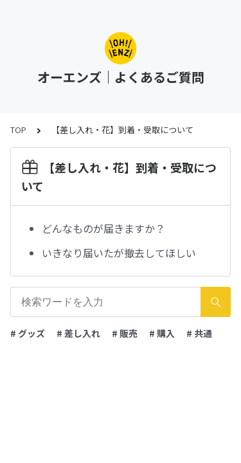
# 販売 (125, 333)
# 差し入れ (78, 333)
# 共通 (199, 333)
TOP (18, 129)
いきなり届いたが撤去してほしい (119, 252)
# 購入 (162, 333)
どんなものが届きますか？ (103, 228)
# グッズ (27, 333)
